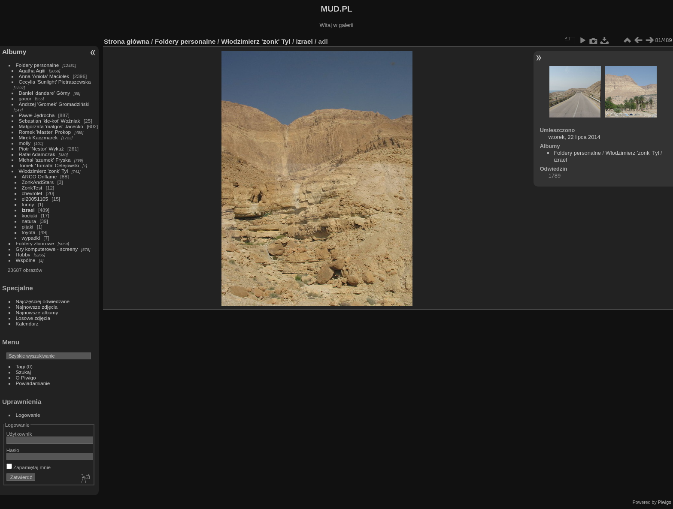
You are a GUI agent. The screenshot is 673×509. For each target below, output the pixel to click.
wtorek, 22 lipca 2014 (574, 137)
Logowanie (28, 415)
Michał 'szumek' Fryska (45, 160)
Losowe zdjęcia (33, 318)
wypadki (31, 238)
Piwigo (664, 502)
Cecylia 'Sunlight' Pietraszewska (55, 81)
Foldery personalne (37, 65)
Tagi (20, 366)
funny (28, 204)
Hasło (12, 450)
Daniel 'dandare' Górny (44, 93)
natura (29, 221)
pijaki (27, 226)
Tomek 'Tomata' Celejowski (49, 165)
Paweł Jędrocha (37, 115)
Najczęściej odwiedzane (43, 301)
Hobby (23, 254)
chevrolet (32, 193)
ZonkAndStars (38, 182)
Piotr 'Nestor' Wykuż (41, 148)
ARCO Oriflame (39, 176)
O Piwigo (26, 377)
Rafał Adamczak (37, 154)
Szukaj (23, 372)
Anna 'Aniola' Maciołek (44, 76)
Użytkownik (19, 434)
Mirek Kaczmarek (38, 137)
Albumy (14, 51)
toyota (29, 232)
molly (24, 143)
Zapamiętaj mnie (28, 467)
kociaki (29, 215)
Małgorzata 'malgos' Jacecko (51, 126)
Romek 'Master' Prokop (45, 132)
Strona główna (126, 41)
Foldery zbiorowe (35, 243)
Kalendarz (27, 323)
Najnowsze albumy (37, 312)
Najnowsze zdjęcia (37, 307)
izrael (28, 210)
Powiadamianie (33, 383)
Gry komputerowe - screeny (47, 249)
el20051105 (35, 199)
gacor (25, 98)
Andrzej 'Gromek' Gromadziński (54, 104)
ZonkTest (32, 187)
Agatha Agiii (32, 70)
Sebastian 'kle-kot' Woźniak (49, 120)
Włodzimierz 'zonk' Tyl (43, 171)
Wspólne (26, 260)
